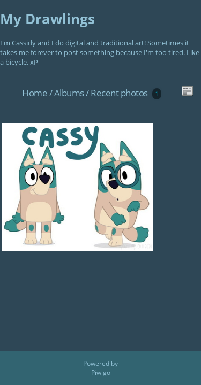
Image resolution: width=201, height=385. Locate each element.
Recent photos (119, 93)
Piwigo (100, 372)
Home (34, 93)
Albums (69, 93)
